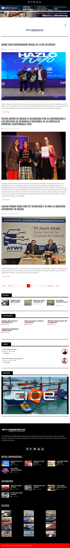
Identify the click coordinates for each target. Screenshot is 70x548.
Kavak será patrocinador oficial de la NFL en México (28, 45)
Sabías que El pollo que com (39, 462)
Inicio (4, 286)
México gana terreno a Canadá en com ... (39, 301)
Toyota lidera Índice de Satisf (16, 486)
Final (57, 286)
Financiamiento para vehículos (39, 486)
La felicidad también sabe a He (62, 462)
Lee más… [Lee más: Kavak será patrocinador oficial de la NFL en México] (7, 112)
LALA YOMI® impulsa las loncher (16, 469)
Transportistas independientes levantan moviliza (10, 329)
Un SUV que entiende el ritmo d (17, 493)
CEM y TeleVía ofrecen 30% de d (62, 486)
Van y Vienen (7, 362)
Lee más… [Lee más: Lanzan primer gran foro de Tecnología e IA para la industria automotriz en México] (7, 276)
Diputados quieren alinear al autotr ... (16, 301)
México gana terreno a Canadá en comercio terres (34, 321)
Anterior (10, 286)
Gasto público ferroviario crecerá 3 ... (62, 302)
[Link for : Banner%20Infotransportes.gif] (35, 14)
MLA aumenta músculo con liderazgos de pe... (13, 358)
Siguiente (50, 286)
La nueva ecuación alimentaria (9, 349)
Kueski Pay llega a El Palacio (16, 462)
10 (44, 286)
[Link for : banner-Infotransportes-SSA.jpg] (35, 8)
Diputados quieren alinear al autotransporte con (10, 321)
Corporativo (6, 353)
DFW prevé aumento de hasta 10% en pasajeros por (57, 321)
